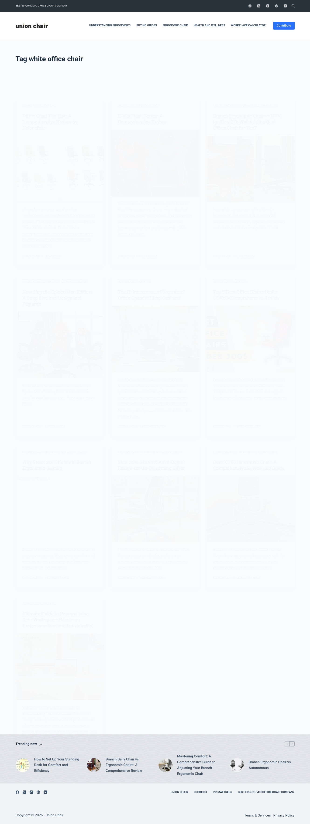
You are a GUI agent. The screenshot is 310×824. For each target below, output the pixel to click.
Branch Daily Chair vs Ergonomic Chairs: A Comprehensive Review (124, 765)
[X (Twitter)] (258, 5)
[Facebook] (249, 5)
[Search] (293, 5)
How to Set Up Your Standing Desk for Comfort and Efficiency (56, 765)
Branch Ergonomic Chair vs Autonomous (270, 765)
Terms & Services (257, 815)
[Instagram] (267, 5)
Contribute (284, 25)
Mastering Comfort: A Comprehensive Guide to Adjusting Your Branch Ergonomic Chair (196, 765)
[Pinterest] (276, 5)
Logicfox (200, 792)
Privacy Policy (284, 815)
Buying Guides (146, 25)
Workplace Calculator (248, 25)
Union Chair (179, 792)
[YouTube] (285, 5)
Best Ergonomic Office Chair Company (41, 5)
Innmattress (222, 792)
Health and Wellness (209, 25)
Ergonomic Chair (175, 25)
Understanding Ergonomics (110, 25)
